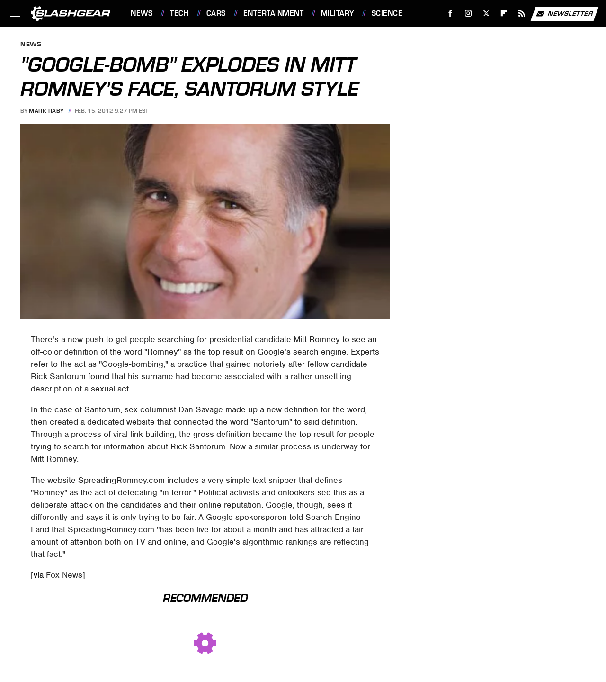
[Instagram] (468, 13)
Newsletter (564, 13)
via (39, 575)
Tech (179, 13)
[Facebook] (450, 13)
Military (337, 13)
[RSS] (522, 13)
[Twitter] (486, 13)
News (141, 13)
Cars (216, 13)
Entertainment (273, 13)
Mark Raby (46, 111)
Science (387, 13)
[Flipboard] (504, 13)
